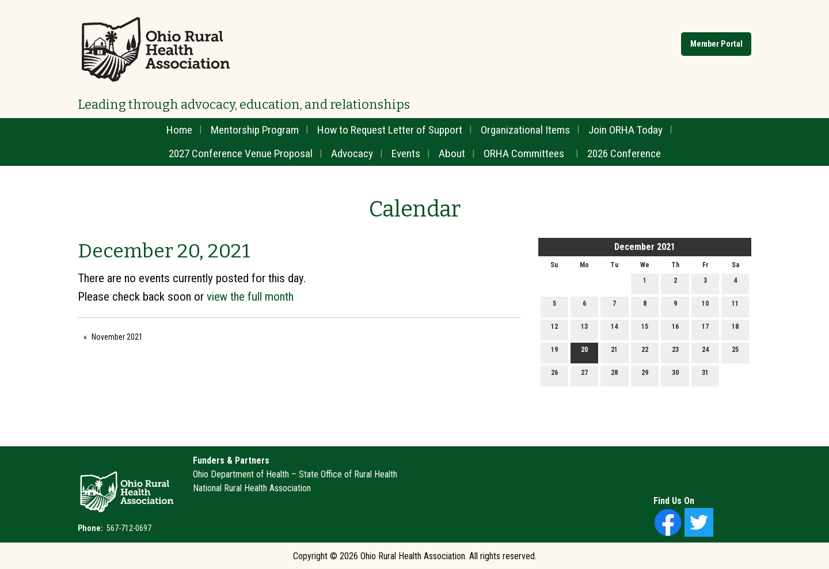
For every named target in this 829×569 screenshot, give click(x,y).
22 (644, 352)
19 (554, 352)
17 (705, 329)
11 (735, 306)
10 (705, 306)
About (452, 153)
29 (644, 375)
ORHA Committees (524, 153)
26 (554, 375)
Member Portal (716, 44)
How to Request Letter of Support (389, 129)
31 (705, 375)
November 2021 (117, 337)
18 (735, 329)
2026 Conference (624, 153)
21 (614, 352)
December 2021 (644, 246)
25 (735, 352)
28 (614, 375)
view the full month (250, 297)
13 (584, 329)
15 (644, 329)
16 (675, 329)
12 (554, 329)
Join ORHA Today (625, 129)
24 (705, 352)
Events (405, 153)
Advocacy (352, 153)
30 (675, 375)
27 (584, 375)
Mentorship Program (255, 129)
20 (584, 352)
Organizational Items (525, 129)
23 (675, 352)
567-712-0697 (128, 528)
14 (614, 329)
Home (179, 129)
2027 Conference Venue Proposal (241, 153)
